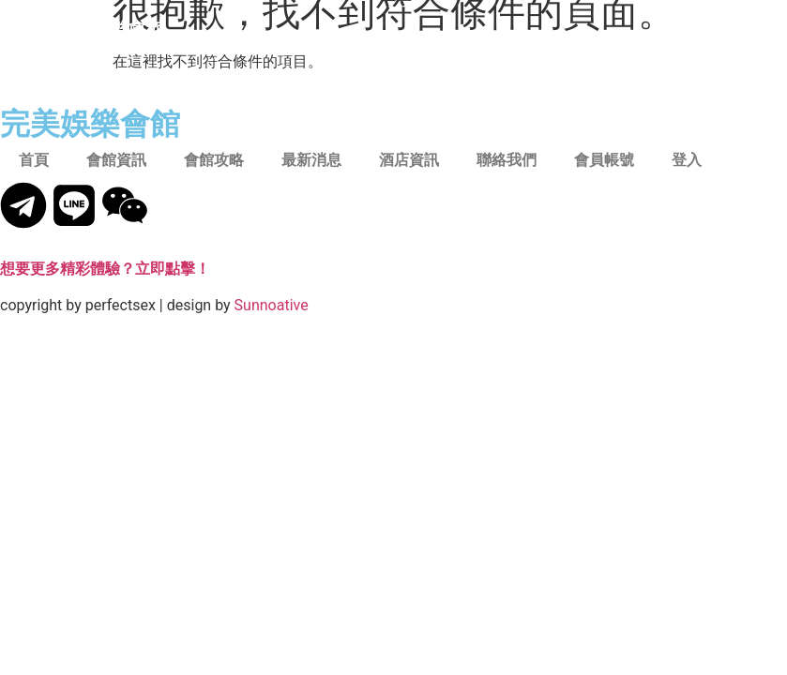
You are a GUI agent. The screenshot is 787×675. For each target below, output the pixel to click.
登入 (687, 160)
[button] (722, 28)
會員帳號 (604, 160)
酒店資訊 (409, 160)
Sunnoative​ (272, 305)
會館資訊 (116, 160)
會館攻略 (214, 160)
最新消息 (311, 160)
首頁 (34, 160)
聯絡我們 (507, 160)
